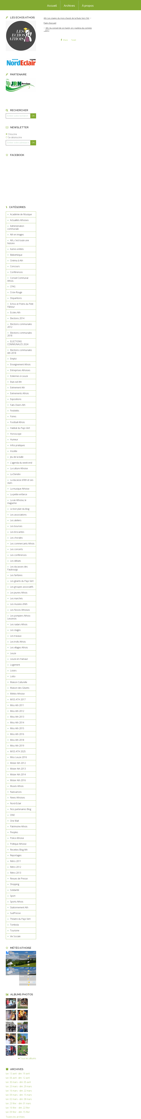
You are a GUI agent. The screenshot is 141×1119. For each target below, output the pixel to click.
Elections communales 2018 (19, 334)
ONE (12, 814)
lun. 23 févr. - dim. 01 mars (18, 1103)
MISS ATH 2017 (18, 699)
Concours (15, 266)
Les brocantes (17, 531)
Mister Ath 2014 (18, 774)
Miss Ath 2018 (17, 739)
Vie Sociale (15, 936)
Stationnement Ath (19, 907)
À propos (88, 5)
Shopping (14, 884)
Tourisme (14, 930)
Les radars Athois (18, 624)
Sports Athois (16, 901)
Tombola (14, 924)
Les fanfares (16, 575)
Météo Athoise (17, 693)
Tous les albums (28, 1058)
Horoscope (15, 433)
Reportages (15, 855)
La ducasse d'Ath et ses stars (20, 481)
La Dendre (15, 474)
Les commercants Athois (22, 543)
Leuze (13, 653)
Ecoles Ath (15, 312)
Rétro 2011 (15, 861)
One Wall (14, 820)
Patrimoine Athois (18, 826)
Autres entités (17, 249)
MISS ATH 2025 (18, 751)
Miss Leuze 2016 (18, 757)
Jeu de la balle (16, 456)
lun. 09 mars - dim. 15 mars (19, 1094)
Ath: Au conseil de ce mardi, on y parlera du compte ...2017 (68, 29)
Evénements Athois (19, 393)
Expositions (15, 399)
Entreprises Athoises (20, 370)
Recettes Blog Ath (19, 849)
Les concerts (16, 549)
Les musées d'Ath (18, 604)
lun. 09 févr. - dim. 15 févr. (18, 1112)
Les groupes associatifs (21, 586)
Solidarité (14, 890)
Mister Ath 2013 (18, 768)
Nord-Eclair (15, 803)
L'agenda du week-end (21, 462)
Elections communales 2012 (19, 325)
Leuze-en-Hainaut (19, 658)
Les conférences (18, 555)
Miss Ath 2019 (17, 745)
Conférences (16, 272)
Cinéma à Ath (16, 260)
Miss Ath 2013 (17, 716)
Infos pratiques (17, 445)
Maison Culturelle (18, 682)
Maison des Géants (19, 687)
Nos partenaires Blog (20, 809)
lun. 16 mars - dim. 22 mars (19, 1090)
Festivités (14, 410)
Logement (15, 664)
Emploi (13, 358)
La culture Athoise (19, 468)
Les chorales (16, 537)
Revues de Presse (19, 878)
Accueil (52, 5)
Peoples (14, 832)
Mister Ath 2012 (18, 763)
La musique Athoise (19, 488)
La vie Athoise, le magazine (16, 502)
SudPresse (15, 913)
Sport (12, 895)
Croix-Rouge (16, 292)
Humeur (14, 439)
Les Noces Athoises (20, 609)
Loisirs (13, 670)
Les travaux (15, 635)
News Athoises (17, 797)
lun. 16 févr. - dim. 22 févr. (18, 1107)
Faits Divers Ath (17, 404)
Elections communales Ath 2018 (19, 351)
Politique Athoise (18, 843)
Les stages (15, 630)
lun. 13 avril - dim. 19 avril (18, 1073)
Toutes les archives (15, 1116)
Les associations (18, 514)
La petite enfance (18, 494)
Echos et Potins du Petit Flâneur (20, 305)
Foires (13, 416)
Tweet (73, 40)
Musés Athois (17, 786)
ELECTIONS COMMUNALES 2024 (17, 343)
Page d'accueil (50, 23)
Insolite (13, 451)
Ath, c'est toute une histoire (18, 242)
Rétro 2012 (15, 866)
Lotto (12, 676)
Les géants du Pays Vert (22, 581)
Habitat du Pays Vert (20, 428)
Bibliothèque (16, 254)
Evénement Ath (17, 387)
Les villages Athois (19, 647)
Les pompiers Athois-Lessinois (19, 617)
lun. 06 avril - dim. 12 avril (18, 1077)
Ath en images (17, 234)
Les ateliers (15, 520)
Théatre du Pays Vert (20, 918)
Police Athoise (17, 838)
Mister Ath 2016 (18, 780)
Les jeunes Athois (18, 592)
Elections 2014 (17, 318)
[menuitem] (52, 5)
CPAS (12, 286)
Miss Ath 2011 (17, 705)
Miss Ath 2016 (17, 734)
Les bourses (16, 526)
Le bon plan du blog (19, 508)
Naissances (16, 791)
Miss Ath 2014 (17, 722)
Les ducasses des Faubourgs (17, 568)
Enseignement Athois (20, 364)
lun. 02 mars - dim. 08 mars (19, 1099)
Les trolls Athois (18, 641)
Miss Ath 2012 (17, 711)
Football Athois (17, 422)
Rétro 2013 (15, 872)
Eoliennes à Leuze (19, 376)
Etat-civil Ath (16, 381)
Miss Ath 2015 (17, 728)
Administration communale (15, 227)
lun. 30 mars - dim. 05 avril (18, 1082)
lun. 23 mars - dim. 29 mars (19, 1086)
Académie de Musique (21, 214)
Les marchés (16, 598)
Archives (69, 5)
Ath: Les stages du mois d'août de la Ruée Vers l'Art (66, 18)
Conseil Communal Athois (17, 279)
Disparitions (16, 298)
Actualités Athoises (19, 220)
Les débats (15, 560)
